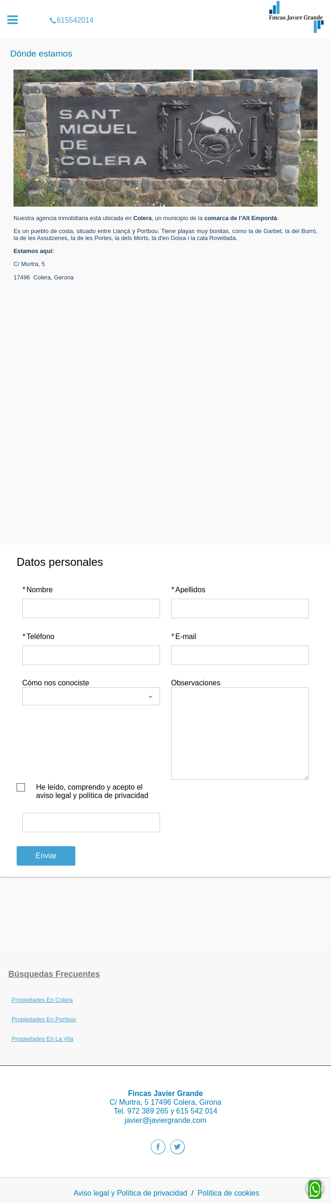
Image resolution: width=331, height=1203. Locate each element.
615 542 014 (196, 1111)
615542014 (165, 6)
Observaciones (196, 683)
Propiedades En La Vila (43, 1038)
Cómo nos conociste (55, 683)
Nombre (37, 590)
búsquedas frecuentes (54, 974)
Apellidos (188, 590)
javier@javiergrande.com (165, 1120)
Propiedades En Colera (42, 999)
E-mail (183, 636)
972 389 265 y (151, 1111)
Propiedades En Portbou (44, 1019)
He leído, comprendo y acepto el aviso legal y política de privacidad (92, 791)
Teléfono (38, 636)
